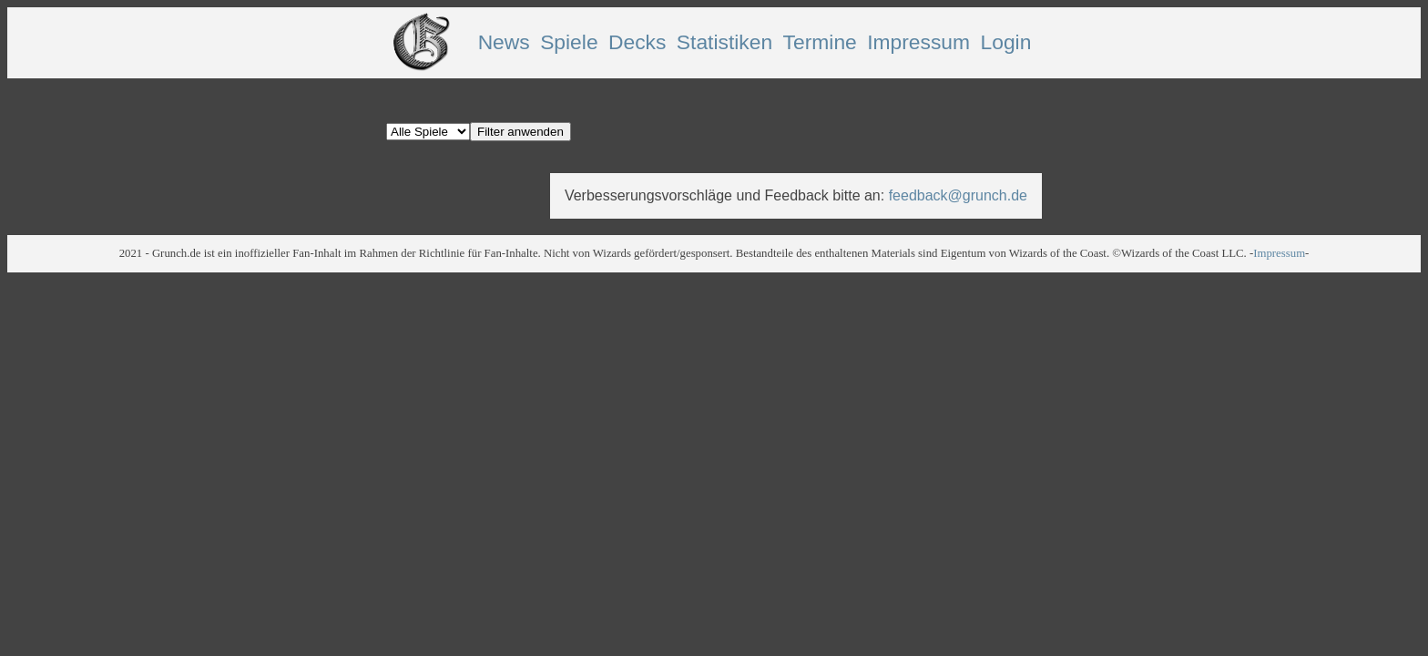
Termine (820, 42)
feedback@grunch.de (958, 195)
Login (1006, 42)
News (504, 42)
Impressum (918, 42)
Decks (637, 42)
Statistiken (724, 42)
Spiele (568, 42)
